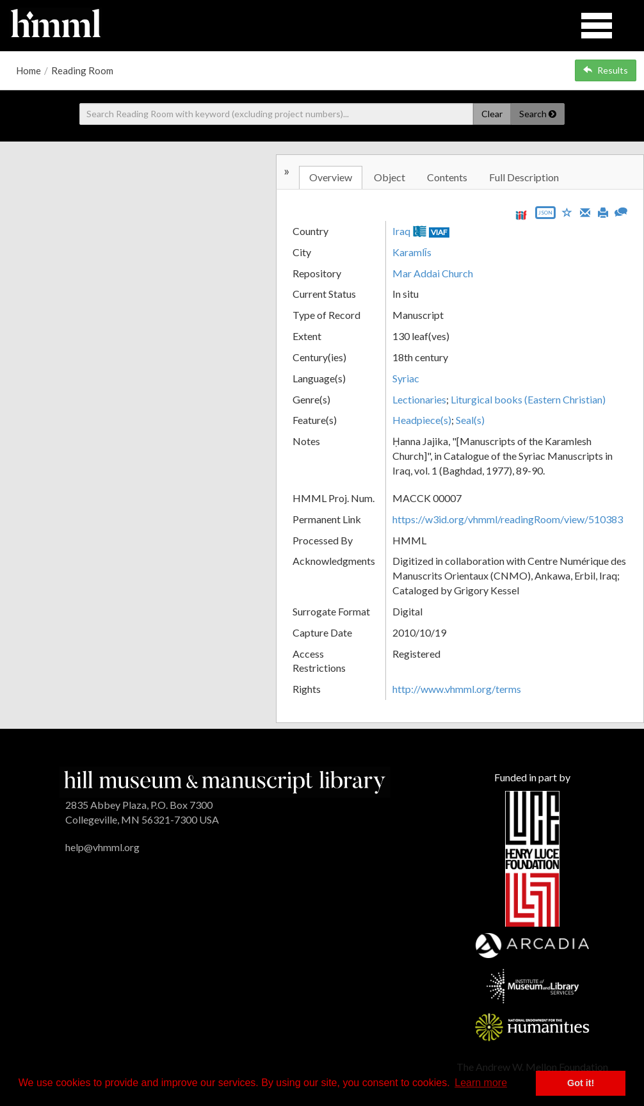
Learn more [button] (481, 1082)
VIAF (439, 232)
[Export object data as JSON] (545, 215)
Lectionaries (419, 399)
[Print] (603, 211)
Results (605, 70)
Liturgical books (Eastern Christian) (528, 399)
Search (537, 113)
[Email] (585, 211)
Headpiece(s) (421, 420)
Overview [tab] (330, 177)
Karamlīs (411, 252)
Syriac (405, 378)
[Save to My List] (567, 211)
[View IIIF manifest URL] (521, 214)
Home (28, 70)
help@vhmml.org (102, 847)
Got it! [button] (580, 1083)
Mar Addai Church (432, 273)
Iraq (401, 231)
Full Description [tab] (524, 177)
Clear (492, 113)
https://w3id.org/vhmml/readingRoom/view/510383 (507, 519)
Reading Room (82, 70)
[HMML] (224, 781)
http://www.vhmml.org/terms (456, 689)
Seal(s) (470, 420)
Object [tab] (389, 177)
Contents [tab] (447, 177)
